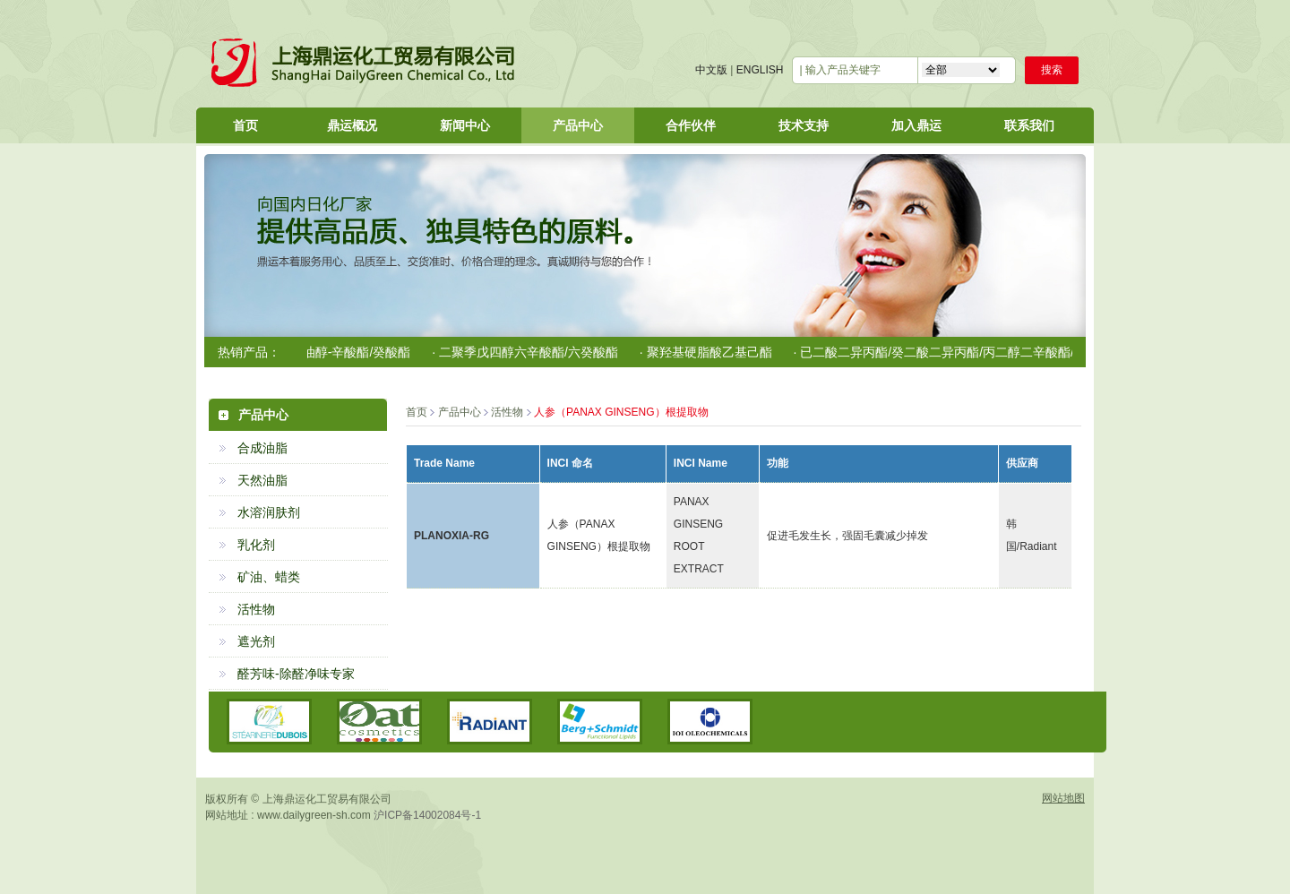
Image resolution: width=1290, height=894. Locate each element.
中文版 (711, 70)
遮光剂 (256, 641)
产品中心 (578, 125)
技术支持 (803, 125)
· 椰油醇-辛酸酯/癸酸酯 (351, 352)
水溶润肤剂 (268, 512)
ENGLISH (760, 70)
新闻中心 (465, 125)
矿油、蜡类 (268, 577)
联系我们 (1029, 125)
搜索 (1051, 70)
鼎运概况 (352, 125)
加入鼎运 (916, 125)
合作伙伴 (691, 125)
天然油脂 (262, 480)
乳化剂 (256, 544)
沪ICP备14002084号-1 (427, 815)
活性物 (256, 609)
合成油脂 (262, 448)
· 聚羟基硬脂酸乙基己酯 (710, 352)
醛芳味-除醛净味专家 (296, 673)
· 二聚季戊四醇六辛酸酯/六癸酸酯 (529, 352)
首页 (245, 125)
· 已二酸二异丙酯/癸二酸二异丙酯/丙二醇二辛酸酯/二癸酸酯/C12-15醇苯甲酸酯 (1016, 352)
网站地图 (1063, 798)
